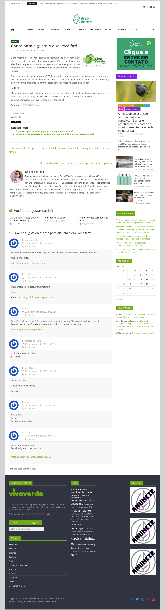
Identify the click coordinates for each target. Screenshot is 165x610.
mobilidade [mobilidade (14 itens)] (75, 513)
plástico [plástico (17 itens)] (79, 518)
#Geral (14, 40)
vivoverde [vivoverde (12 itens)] (92, 551)
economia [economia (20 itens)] (89, 499)
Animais (139, 105)
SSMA (81, 29)
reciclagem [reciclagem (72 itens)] (78, 527)
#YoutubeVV (14, 544)
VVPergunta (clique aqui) (23, 95)
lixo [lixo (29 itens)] (90, 506)
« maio (119, 299)
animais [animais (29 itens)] (87, 491)
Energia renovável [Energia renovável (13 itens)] (86, 503)
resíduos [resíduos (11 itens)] (91, 531)
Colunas (94, 29)
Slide (121, 108)
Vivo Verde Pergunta (17, 585)
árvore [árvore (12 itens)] (79, 554)
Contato (134, 29)
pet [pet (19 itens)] (92, 515)
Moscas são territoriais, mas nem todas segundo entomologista (76, 162)
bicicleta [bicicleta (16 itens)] (74, 494)
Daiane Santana (39, 49)
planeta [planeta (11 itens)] (73, 518)
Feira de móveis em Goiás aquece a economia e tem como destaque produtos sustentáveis (78, 3)
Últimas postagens (132, 108)
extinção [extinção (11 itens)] (79, 507)
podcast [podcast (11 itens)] (86, 518)
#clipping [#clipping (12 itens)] (74, 488)
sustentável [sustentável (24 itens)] (81, 543)
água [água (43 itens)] (74, 553)
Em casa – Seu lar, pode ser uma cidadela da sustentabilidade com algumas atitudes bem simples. (59, 149)
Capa (146, 105)
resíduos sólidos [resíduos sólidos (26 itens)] (79, 533)
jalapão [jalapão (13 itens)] (85, 506)
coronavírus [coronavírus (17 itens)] (76, 497)
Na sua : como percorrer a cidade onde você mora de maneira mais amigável (54, 133)
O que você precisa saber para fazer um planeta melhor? (44, 130)
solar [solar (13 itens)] (89, 534)
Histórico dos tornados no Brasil (94, 218)
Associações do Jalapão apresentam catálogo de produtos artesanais (144, 196)
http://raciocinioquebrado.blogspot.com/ (31, 456)
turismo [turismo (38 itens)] (86, 547)
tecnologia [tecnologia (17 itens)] (92, 543)
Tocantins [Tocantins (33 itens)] (76, 547)
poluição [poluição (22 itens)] (75, 520)
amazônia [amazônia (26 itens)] (82, 488)
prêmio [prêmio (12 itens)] (89, 521)
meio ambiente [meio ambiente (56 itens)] (81, 510)
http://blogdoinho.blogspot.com (26, 328)
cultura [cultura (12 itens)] (84, 497)
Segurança (13, 577)
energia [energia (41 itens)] (75, 503)
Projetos (68, 29)
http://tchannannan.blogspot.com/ (28, 262)
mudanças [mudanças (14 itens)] (83, 513)
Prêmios (109, 29)
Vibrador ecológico (55, 217)
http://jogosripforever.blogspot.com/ (36, 296)
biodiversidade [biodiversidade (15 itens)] (83, 494)
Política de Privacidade (18, 564)
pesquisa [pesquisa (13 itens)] (87, 516)
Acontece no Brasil (126, 105)
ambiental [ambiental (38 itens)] (77, 491)
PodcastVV (53, 29)
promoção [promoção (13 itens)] (82, 521)
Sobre (30, 29)
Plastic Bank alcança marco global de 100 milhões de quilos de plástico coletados (143, 162)
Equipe (40, 29)
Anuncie (122, 29)
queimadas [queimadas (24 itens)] (76, 523)
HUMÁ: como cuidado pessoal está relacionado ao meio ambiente (143, 179)
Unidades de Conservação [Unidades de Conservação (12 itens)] (79, 551)
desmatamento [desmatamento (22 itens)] (77, 499)
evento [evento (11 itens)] (73, 507)
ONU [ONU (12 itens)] (81, 516)
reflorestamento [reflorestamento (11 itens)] (82, 531)
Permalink (28, 245)
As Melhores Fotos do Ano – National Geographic (25, 218)
